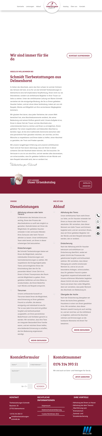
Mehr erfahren (39, 340)
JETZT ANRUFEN (82, 376)
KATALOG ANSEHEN (87, 184)
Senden (40, 386)
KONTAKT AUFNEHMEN (79, 55)
